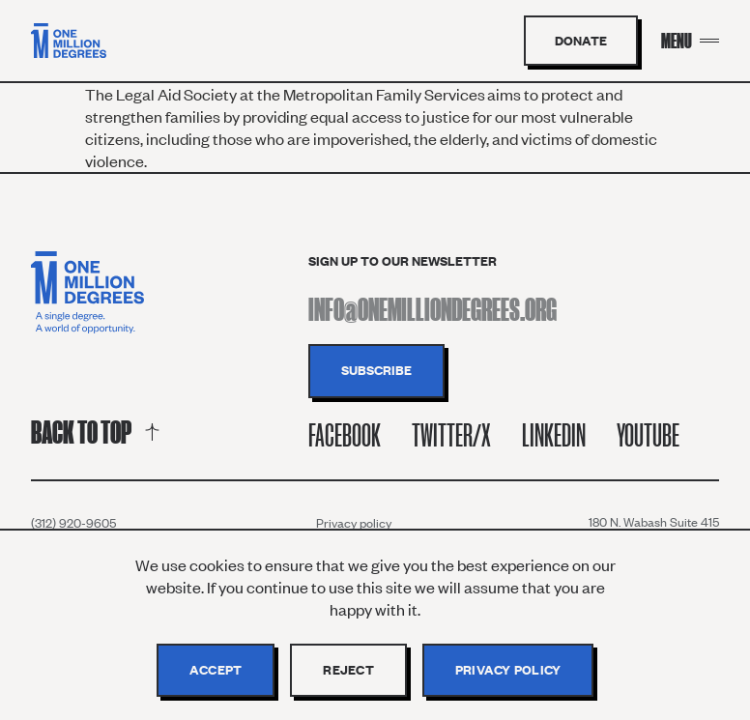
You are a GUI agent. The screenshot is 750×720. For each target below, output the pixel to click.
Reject (348, 669)
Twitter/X (451, 435)
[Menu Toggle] (690, 40)
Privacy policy (353, 523)
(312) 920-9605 (73, 523)
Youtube (648, 435)
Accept (216, 669)
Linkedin (554, 435)
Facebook (344, 435)
